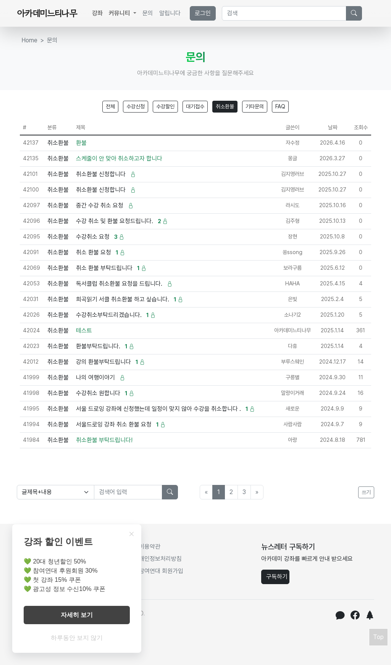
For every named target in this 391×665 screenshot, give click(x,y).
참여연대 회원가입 (161, 571)
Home (29, 40)
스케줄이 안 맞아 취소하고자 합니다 (119, 158)
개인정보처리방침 (160, 558)
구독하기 (277, 576)
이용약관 (149, 546)
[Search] (284, 13)
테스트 (84, 330)
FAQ (280, 106)
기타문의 (255, 106)
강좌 (97, 13)
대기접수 (195, 106)
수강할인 (165, 106)
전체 (110, 106)
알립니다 (170, 13)
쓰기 (366, 492)
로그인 (203, 13)
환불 (81, 143)
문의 (147, 13)
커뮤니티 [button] (120, 13)
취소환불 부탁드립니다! (104, 440)
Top (378, 637)
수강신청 (135, 106)
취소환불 (225, 106)
